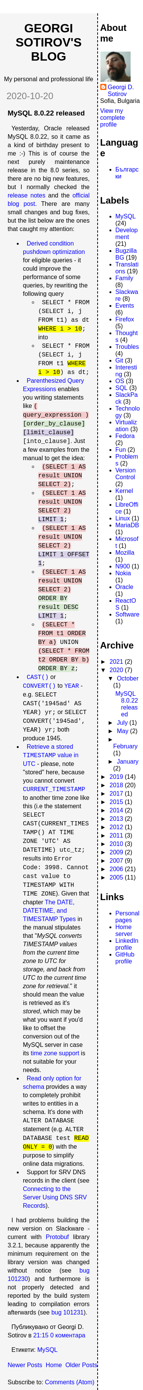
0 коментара (67, 1335)
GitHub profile (125, 958)
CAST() (38, 677)
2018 (117, 785)
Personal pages (128, 916)
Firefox (125, 319)
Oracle (124, 587)
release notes (26, 195)
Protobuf (57, 1237)
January (127, 761)
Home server (124, 930)
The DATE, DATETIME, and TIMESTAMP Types (49, 910)
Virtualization (126, 425)
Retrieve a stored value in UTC (51, 755)
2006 (117, 869)
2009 (117, 852)
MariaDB (127, 525)
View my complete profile (112, 118)
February (125, 746)
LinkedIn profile (127, 944)
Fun (121, 449)
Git (119, 360)
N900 (123, 566)
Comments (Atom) (70, 1382)
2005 (117, 877)
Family (124, 278)
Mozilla (125, 552)
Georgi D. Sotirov (121, 90)
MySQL (47, 1350)
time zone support (55, 1053)
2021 (117, 661)
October (127, 678)
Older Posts (81, 1365)
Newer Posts (25, 1365)
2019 (117, 777)
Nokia (123, 573)
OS (120, 381)
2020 (117, 670)
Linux (123, 518)
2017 (117, 793)
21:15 (40, 1335)
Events (125, 305)
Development (127, 233)
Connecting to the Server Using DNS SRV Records (55, 1197)
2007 (117, 860)
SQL (122, 388)
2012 (117, 827)
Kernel (124, 491)
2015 (117, 802)
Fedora (125, 436)
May (123, 731)
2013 (117, 818)
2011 (117, 835)
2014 (117, 810)
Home (54, 1365)
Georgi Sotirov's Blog (49, 42)
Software (128, 614)
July (123, 722)
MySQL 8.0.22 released (46, 113)
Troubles (127, 346)
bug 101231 (67, 1312)
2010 (117, 844)
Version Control (126, 473)
